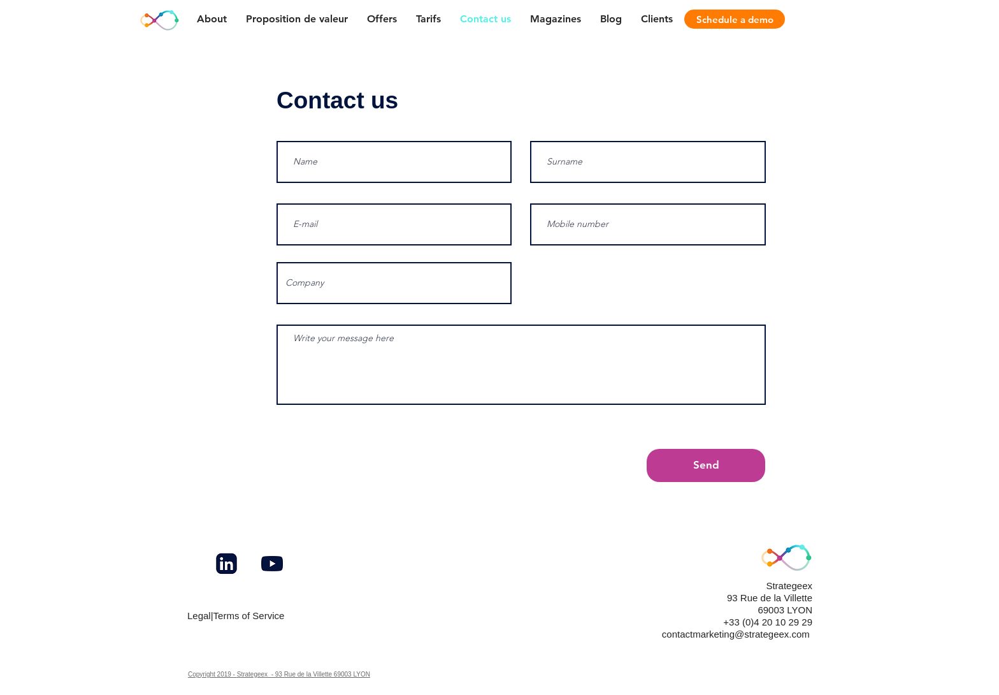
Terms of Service (249, 615)
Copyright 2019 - (212, 674)
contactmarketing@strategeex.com (736, 634)
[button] (556, 19)
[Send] (706, 465)
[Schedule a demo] (734, 19)
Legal (199, 615)
